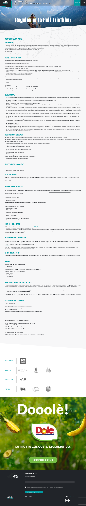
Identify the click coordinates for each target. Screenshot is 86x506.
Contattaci (30, 496)
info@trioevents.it (74, 78)
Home (38, 14)
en (70, 497)
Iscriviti (76, 2)
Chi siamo (26, 496)
